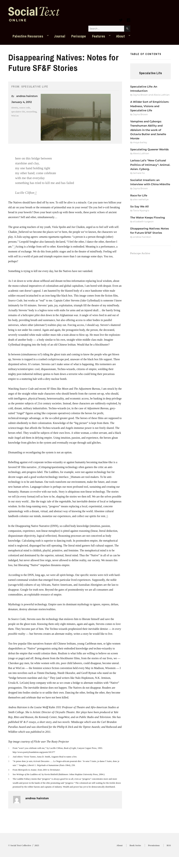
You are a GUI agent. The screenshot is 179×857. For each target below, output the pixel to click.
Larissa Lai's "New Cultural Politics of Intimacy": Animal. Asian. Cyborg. (150, 164)
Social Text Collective (20, 845)
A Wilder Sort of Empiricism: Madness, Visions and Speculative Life (149, 106)
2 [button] (18, 231)
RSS (169, 845)
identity (14, 107)
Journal (59, 36)
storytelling (31, 111)
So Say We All (139, 206)
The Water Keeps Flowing (147, 217)
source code (24, 107)
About (120, 36)
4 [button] (38, 467)
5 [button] (70, 476)
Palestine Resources (28, 36)
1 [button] (36, 192)
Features (98, 36)
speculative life (18, 111)
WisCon (15, 115)
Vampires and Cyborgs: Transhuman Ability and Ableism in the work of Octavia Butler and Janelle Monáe (148, 130)
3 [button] (15, 246)
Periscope (78, 36)
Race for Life (138, 195)
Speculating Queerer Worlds (149, 149)
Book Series (135, 845)
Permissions (154, 845)
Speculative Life (34, 86)
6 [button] (107, 516)
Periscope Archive (140, 253)
